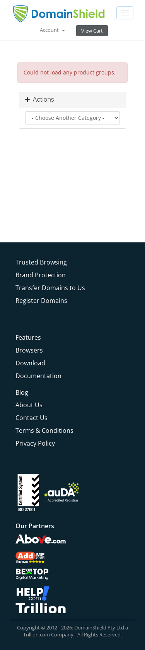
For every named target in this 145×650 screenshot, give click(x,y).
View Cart (92, 30)
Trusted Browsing (41, 262)
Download (30, 363)
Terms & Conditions (44, 430)
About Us (29, 405)
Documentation (38, 376)
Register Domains (41, 300)
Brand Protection (40, 275)
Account (52, 29)
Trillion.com (36, 634)
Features (28, 337)
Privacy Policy (35, 443)
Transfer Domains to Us (50, 288)
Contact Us (31, 417)
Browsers (29, 350)
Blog (21, 392)
